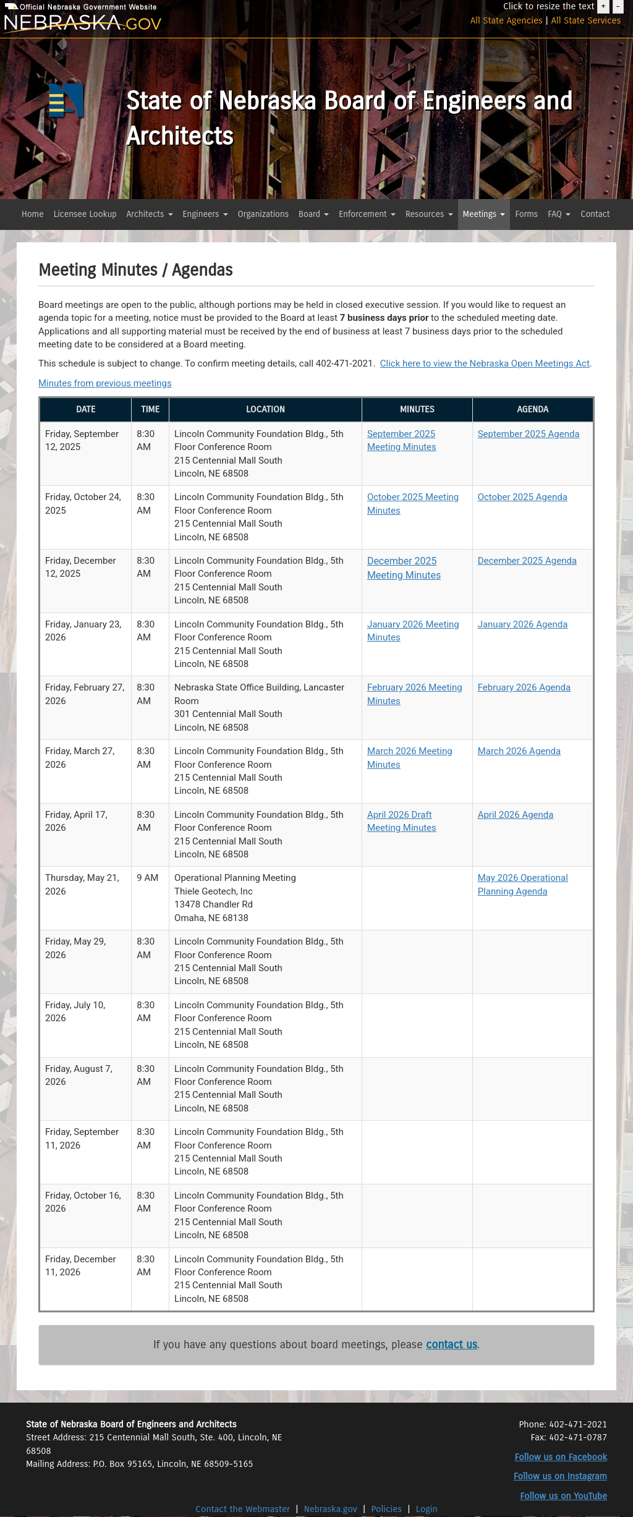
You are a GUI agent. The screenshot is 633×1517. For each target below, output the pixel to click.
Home (33, 214)
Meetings (484, 214)
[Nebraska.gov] (105, 24)
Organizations (263, 214)
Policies (387, 1509)
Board (314, 214)
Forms (526, 214)
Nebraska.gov (330, 1509)
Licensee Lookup (85, 214)
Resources (429, 214)
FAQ (559, 214)
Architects (150, 214)
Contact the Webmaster (243, 1509)
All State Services (586, 20)
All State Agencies (506, 20)
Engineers (205, 214)
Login (427, 1509)
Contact (595, 214)
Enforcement (367, 214)
